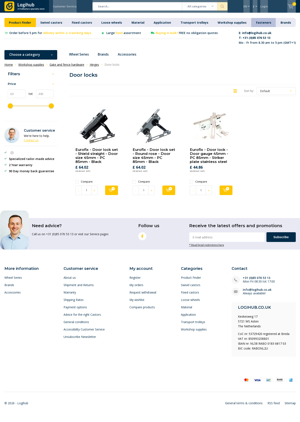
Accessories (130, 57)
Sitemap (290, 406)
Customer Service (65, 6)
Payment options (75, 310)
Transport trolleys (194, 26)
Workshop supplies (232, 26)
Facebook (142, 238)
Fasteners (263, 26)
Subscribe (281, 240)
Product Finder (20, 26)
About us (70, 281)
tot (29, 97)
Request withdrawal (142, 296)
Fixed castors (82, 26)
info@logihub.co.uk (257, 293)
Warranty (70, 296)
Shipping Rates (74, 303)
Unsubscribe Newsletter (80, 340)
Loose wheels (111, 26)
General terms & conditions (244, 406)
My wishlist (136, 303)
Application (162, 26)
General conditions (76, 325)
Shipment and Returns (79, 288)
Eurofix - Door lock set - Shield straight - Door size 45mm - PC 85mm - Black (96, 159)
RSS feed (273, 406)
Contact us (31, 143)
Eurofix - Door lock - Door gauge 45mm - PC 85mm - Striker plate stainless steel (209, 159)
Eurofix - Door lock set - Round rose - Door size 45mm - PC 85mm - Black (154, 159)
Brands (286, 26)
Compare (84, 185)
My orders (136, 288)
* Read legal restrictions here (206, 248)
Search (222, 6)
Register (135, 281)
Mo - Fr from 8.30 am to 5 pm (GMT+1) (267, 41)
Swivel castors (51, 26)
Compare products (142, 310)
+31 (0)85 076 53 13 (256, 281)
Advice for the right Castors (82, 318)
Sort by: (249, 94)
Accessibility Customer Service (84, 332)
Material (138, 26)
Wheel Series (80, 57)
